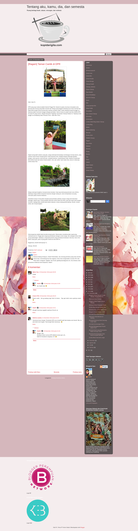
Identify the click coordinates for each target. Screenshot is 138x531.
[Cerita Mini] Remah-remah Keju (97, 307)
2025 (89, 275)
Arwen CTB (36, 296)
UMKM (88, 162)
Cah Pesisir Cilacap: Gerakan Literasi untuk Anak (101, 213)
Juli (90, 345)
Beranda (56, 372)
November (92, 340)
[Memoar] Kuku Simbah (95, 299)
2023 (89, 279)
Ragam (34, 252)
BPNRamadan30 (90, 70)
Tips (87, 157)
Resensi (88, 148)
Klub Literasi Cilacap (91, 113)
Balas (34, 277)
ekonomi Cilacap (90, 97)
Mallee (88, 127)
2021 (89, 284)
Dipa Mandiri (89, 92)
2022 (89, 282)
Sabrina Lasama (37, 317)
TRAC (87, 159)
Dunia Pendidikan (90, 95)
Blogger (83, 527)
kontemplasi (89, 119)
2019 (89, 289)
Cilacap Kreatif (90, 84)
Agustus (91, 342)
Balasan (36, 280)
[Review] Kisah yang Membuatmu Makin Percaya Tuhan (98, 330)
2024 (89, 277)
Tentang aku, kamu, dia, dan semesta (55, 7)
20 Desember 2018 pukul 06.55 (47, 272)
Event (87, 100)
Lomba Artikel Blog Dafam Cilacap (95, 121)
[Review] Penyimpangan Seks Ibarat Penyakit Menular (97, 334)
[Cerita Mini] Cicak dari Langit (97, 337)
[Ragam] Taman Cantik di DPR (97, 312)
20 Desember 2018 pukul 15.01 (47, 307)
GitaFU (39, 283)
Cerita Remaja (90, 81)
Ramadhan (89, 143)
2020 (89, 286)
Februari (91, 347)
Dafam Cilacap (90, 89)
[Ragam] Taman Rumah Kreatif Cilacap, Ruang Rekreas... (97, 296)
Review (88, 154)
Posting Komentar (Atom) (58, 378)
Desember (92, 293)
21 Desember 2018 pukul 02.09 (50, 317)
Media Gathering (90, 130)
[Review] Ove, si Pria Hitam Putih (97, 309)
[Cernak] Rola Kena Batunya (96, 314)
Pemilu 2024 (89, 135)
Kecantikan (89, 111)
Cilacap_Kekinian (90, 86)
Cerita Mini (89, 76)
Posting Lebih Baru (34, 372)
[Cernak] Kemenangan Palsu (96, 324)
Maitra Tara (36, 272)
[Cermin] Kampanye (99, 246)
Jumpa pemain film (91, 105)
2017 (89, 350)
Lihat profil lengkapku (91, 403)
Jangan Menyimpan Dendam (101, 256)
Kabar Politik (89, 108)
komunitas (88, 116)
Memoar (88, 132)
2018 (89, 291)
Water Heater (89, 165)
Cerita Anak (89, 73)
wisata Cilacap (90, 170)
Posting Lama (77, 372)
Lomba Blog (89, 124)
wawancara (89, 167)
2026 (89, 272)
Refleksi (88, 146)
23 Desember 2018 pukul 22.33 (52, 331)
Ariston (88, 68)
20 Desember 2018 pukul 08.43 (47, 296)
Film (87, 103)
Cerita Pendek (90, 78)
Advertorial (89, 65)
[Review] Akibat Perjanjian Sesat (97, 305)
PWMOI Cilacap (90, 138)
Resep (88, 151)
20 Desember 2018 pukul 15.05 (52, 283)
